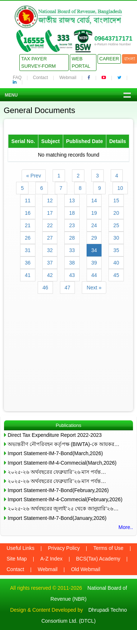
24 (94, 225)
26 (28, 238)
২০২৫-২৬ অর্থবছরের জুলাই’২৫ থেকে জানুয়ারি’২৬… (63, 508)
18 (72, 213)
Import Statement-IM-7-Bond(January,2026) (57, 518)
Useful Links (20, 548)
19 (94, 213)
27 (50, 238)
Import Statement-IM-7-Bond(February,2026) (58, 490)
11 (28, 200)
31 (28, 250)
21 (28, 225)
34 (94, 250)
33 (72, 250)
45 (116, 275)
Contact (40, 77)
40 (116, 263)
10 (120, 188)
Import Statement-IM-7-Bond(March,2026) (55, 453)
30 (116, 238)
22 (50, 225)
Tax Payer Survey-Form (38, 62)
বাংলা (129, 58)
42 (50, 275)
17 (50, 213)
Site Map (17, 559)
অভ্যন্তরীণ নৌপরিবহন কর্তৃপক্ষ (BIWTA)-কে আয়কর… (63, 444)
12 (50, 200)
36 (28, 263)
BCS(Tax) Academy (98, 559)
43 (72, 275)
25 (116, 225)
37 (50, 263)
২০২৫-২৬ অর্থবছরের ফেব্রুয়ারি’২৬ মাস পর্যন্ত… (57, 472)
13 (72, 200)
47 (68, 287)
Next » (94, 287)
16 (28, 213)
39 (94, 263)
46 (45, 287)
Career (109, 58)
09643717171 (113, 38)
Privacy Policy (64, 548)
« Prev (33, 176)
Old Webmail (85, 569)
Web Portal (81, 62)
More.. (125, 527)
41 (28, 275)
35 (116, 250)
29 (94, 238)
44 (94, 275)
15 (116, 200)
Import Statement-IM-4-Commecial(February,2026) (65, 499)
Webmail (67, 77)
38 (72, 263)
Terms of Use (108, 548)
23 (72, 225)
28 (72, 238)
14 (94, 200)
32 (50, 250)
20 (116, 213)
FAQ (17, 77)
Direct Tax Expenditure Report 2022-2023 (55, 435)
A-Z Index (51, 559)
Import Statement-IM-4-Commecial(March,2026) (62, 463)
